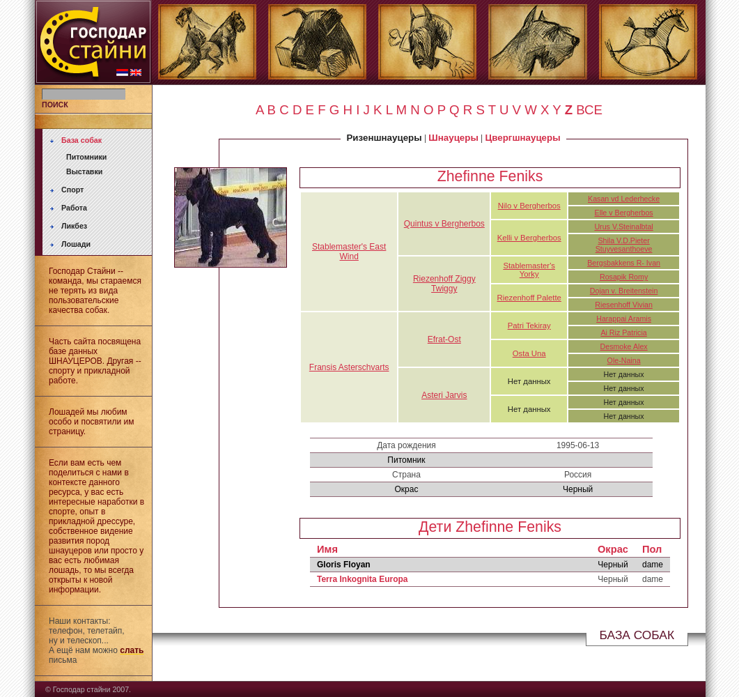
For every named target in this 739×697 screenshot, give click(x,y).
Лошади (76, 244)
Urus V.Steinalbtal (623, 226)
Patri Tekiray (529, 325)
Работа (74, 208)
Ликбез (74, 226)
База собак (81, 140)
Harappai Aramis (623, 318)
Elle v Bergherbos (624, 212)
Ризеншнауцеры (383, 137)
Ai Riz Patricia (623, 332)
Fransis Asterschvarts (349, 367)
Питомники (86, 157)
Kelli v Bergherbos (529, 237)
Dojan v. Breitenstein (624, 290)
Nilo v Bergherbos (529, 205)
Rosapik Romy (624, 277)
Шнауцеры (453, 137)
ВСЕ (589, 109)
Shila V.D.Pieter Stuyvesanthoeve (624, 244)
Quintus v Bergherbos (444, 224)
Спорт (72, 189)
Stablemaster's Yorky (529, 269)
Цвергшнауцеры (523, 137)
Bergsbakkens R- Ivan (623, 263)
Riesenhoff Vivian (624, 304)
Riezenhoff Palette (529, 297)
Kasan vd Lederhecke (624, 198)
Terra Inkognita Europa (362, 579)
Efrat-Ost (444, 339)
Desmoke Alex (624, 346)
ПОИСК (55, 104)
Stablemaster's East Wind (349, 251)
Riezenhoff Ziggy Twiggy (444, 283)
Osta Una (529, 353)
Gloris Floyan (344, 564)
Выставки (84, 171)
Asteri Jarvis (444, 395)
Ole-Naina (624, 360)
